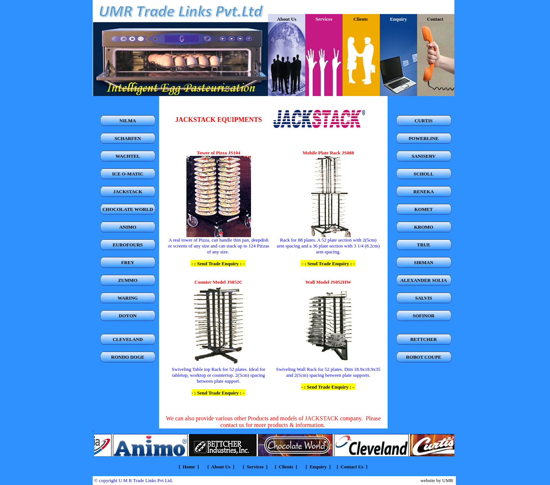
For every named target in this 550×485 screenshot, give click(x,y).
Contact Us (352, 466)
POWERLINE (424, 138)
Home (189, 466)
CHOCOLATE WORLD (127, 209)
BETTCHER (423, 339)
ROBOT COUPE (423, 357)
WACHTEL (128, 156)
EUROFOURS (128, 244)
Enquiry (318, 466)
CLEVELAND (128, 339)
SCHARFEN (127, 138)
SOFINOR (423, 315)
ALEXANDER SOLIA (424, 280)
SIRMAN (423, 262)
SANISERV (424, 156)
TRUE (423, 244)
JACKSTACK (127, 191)
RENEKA (423, 191)
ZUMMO (128, 280)
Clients (361, 19)
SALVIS (423, 298)
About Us (286, 19)
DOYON (128, 315)
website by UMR (436, 480)
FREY (127, 262)
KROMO (423, 227)
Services (254, 466)
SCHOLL (424, 174)
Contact (435, 19)
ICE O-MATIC (128, 174)
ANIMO (127, 227)
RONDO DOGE (127, 357)
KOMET (424, 209)
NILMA (128, 120)
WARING (128, 298)
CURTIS (424, 120)
